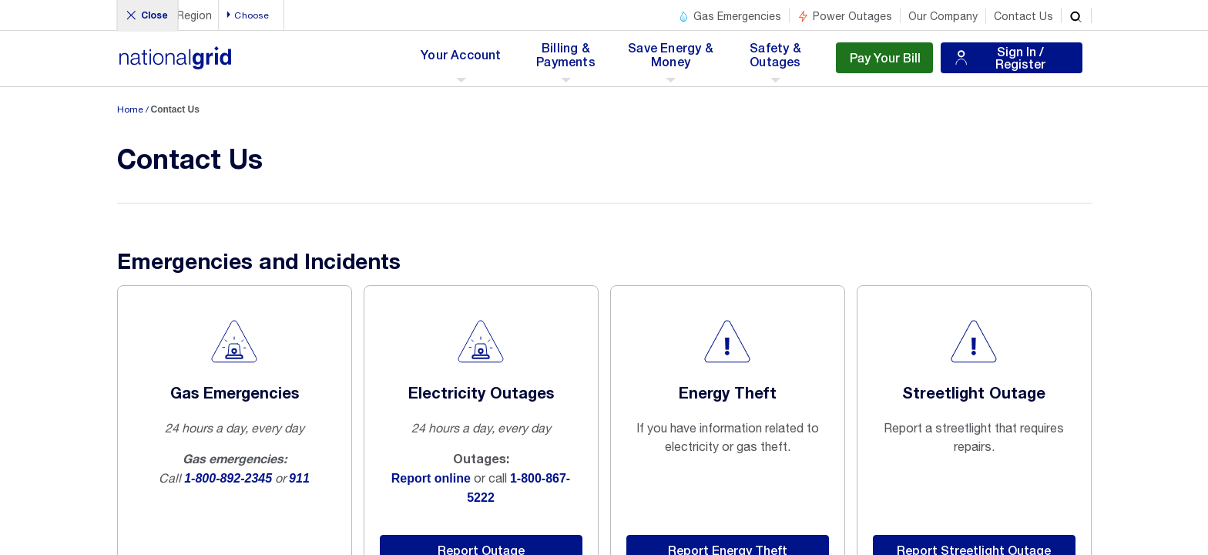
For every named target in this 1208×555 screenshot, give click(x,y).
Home (130, 109)
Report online (431, 478)
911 (299, 478)
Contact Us (1023, 16)
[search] (1076, 15)
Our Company (943, 16)
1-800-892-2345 (228, 478)
